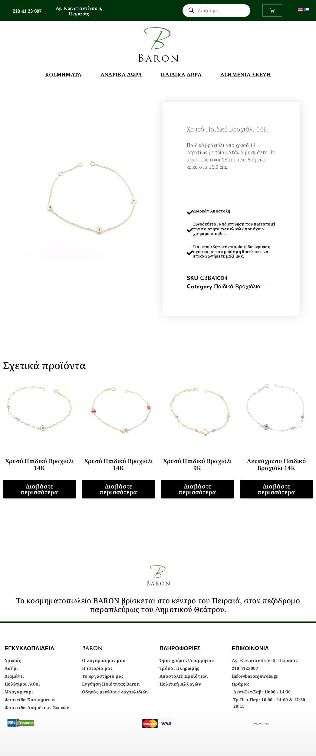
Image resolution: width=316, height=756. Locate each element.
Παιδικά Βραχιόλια (237, 287)
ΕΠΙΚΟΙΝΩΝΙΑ (250, 648)
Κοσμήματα (63, 74)
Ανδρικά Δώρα (121, 74)
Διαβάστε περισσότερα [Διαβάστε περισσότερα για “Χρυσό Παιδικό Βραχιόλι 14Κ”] (39, 489)
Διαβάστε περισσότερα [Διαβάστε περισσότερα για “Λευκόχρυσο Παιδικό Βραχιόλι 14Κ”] (276, 489)
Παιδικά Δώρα (181, 74)
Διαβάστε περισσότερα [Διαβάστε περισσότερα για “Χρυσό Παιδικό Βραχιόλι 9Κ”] (197, 489)
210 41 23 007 (27, 11)
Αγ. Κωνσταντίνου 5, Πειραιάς (79, 11)
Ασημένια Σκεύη (245, 74)
